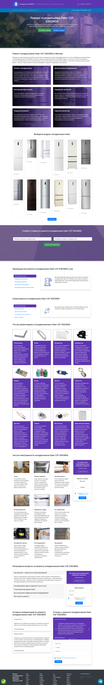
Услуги (16, 10)
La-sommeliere (57, 677)
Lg (53, 674)
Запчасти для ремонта (57, 4)
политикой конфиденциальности (69, 657)
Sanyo (68, 677)
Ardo (27, 680)
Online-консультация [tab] (20, 306)
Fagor (41, 674)
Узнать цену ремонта (52, 245)
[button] (56, 629)
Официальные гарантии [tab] (21, 279)
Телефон (82, 487)
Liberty (55, 682)
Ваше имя (82, 481)
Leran (54, 679)
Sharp (68, 680)
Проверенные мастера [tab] (21, 281)
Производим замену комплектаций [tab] (24, 287)
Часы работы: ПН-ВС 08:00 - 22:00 (81, 10)
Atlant (27, 675)
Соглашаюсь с (83, 494)
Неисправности (32, 10)
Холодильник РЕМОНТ (27, 4)
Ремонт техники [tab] (19, 317)
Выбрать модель (59, 30)
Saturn (68, 679)
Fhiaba (41, 675)
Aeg (27, 674)
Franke (41, 677)
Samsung (69, 674)
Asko (27, 682)
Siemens (69, 684)
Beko (27, 684)
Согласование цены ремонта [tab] (22, 314)
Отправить (82, 497)
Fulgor (41, 682)
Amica (27, 679)
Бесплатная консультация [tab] (22, 284)
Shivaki (68, 682)
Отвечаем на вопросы (43, 4)
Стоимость (22, 10)
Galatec (41, 684)
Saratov (68, 675)
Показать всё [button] (52, 219)
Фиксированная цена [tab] (20, 276)
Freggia (41, 679)
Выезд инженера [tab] (19, 308)
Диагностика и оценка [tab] (21, 311)
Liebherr (55, 684)
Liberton (55, 680)
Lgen (54, 675)
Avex (27, 677)
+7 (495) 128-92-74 (84, 4)
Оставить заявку (44, 30)
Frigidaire (42, 680)
